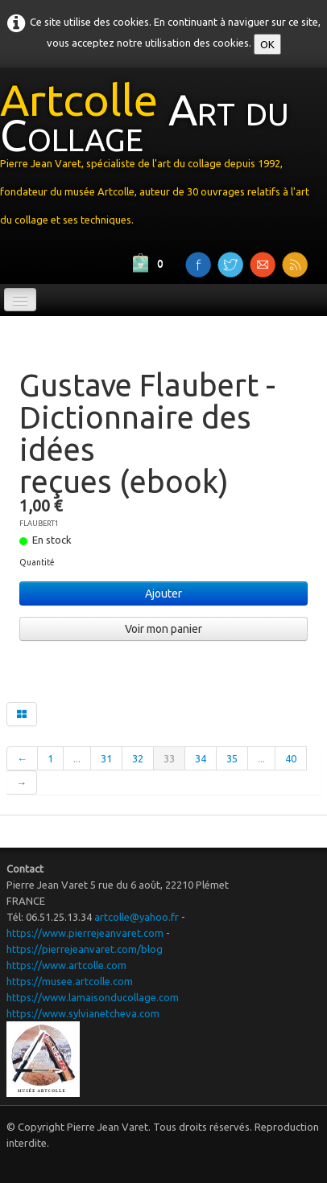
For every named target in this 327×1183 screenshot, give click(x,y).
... (77, 758)
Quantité (36, 562)
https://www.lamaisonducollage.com (92, 997)
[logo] (163, 157)
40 (290, 758)
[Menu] (20, 299)
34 (200, 758)
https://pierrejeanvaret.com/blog (84, 949)
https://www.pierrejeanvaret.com (85, 933)
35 (232, 758)
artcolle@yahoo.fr (136, 916)
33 (169, 758)
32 (137, 758)
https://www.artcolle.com (66, 965)
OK (267, 44)
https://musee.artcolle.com (69, 981)
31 (106, 758)
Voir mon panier (163, 628)
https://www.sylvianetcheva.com (82, 1013)
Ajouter (163, 593)
